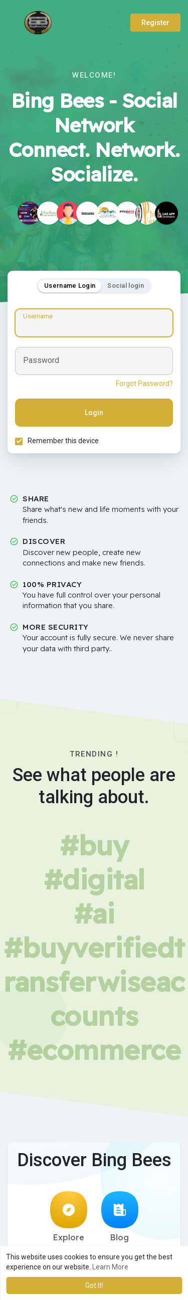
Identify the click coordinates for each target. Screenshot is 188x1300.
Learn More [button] (110, 1267)
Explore (68, 1216)
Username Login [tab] (69, 285)
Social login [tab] (125, 285)
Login (94, 413)
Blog (119, 1216)
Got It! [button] (94, 1285)
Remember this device (63, 441)
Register (155, 23)
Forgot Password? (144, 384)
